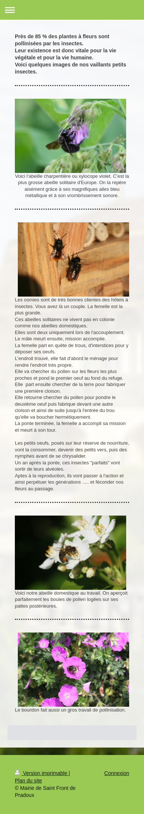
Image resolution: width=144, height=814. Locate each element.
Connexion (116, 773)
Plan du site (28, 781)
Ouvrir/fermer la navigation (72, 10)
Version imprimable (42, 773)
